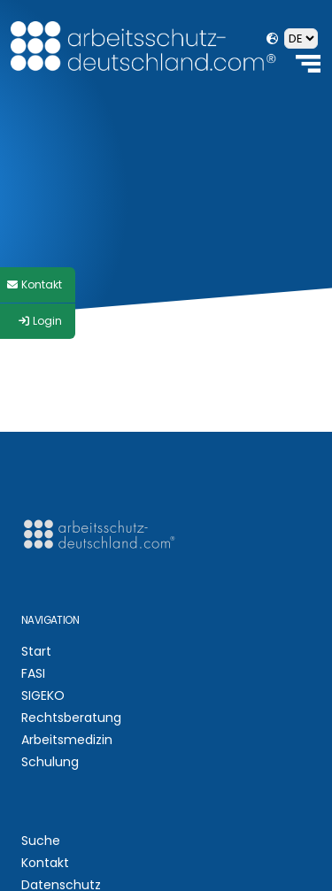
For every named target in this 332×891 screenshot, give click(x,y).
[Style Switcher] (37, 285)
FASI (33, 673)
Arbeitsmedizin (66, 740)
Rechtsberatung (71, 717)
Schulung (50, 762)
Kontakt (45, 863)
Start (36, 651)
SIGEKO (43, 695)
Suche (40, 840)
